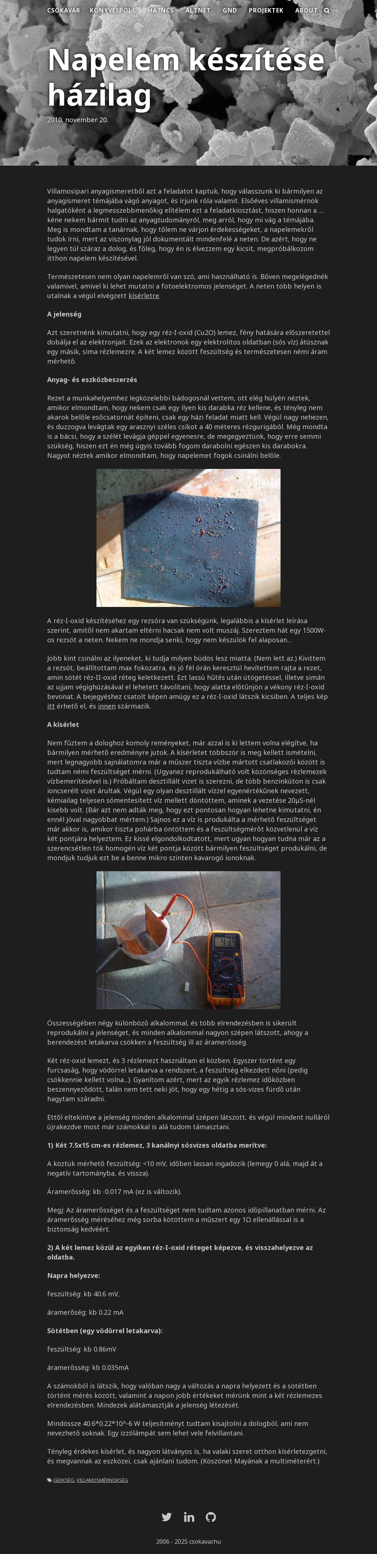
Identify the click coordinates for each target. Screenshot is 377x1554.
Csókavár (63, 10)
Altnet (198, 10)
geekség (63, 1479)
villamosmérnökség (102, 1479)
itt (51, 706)
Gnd (230, 10)
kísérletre (143, 295)
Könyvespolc (113, 10)
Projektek (266, 10)
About (306, 10)
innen (107, 706)
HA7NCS (161, 10)
